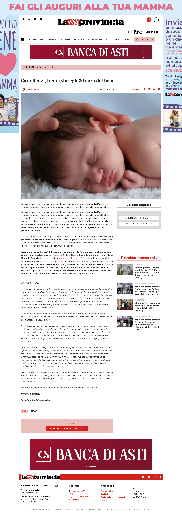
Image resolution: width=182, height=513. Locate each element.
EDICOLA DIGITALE (135, 32)
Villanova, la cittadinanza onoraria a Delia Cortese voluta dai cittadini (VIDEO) (147, 307)
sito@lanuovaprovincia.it (78, 499)
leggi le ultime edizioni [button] (138, 218)
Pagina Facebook (25, 19)
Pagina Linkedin (42, 19)
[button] (23, 38)
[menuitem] (35, 39)
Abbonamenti (152, 32)
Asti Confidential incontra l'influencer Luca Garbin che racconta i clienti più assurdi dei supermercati (148, 290)
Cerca (149, 19)
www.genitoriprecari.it (69, 258)
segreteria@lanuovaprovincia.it (81, 497)
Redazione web (34, 89)
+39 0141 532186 (78, 491)
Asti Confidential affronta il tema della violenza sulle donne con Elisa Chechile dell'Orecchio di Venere (147, 324)
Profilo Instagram (31, 19)
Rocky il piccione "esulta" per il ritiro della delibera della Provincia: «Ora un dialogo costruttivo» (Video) (147, 272)
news (34, 411)
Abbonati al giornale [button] (138, 224)
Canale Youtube (37, 19)
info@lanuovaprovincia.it (78, 494)
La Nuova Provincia (38, 67)
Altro (55, 67)
